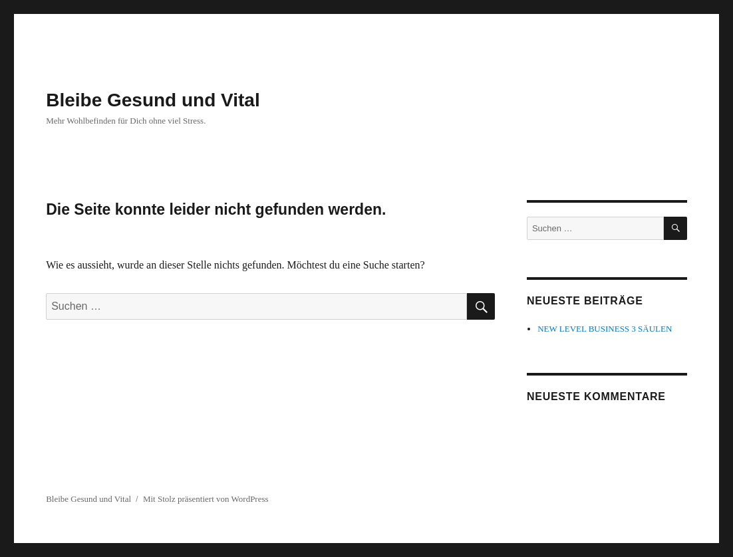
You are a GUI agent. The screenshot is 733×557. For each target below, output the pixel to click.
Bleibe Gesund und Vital (153, 100)
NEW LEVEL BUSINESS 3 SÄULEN (604, 329)
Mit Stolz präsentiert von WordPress (206, 499)
